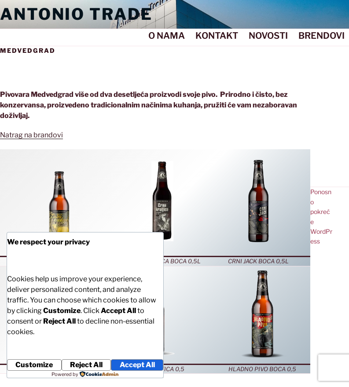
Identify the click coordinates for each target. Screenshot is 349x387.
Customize (34, 365)
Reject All (86, 365)
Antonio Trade (76, 14)
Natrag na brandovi (31, 135)
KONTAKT (216, 35)
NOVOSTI (268, 35)
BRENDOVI (321, 35)
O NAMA (166, 35)
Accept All (137, 365)
